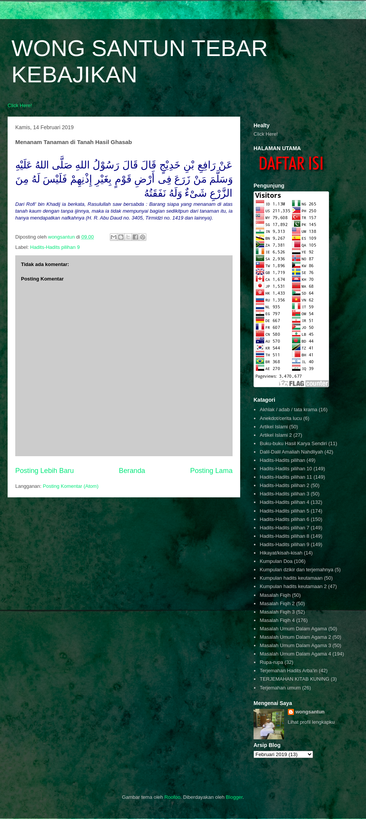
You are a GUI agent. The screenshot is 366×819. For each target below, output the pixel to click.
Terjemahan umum (280, 688)
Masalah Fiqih (275, 595)
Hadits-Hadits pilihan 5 (284, 511)
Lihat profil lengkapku (311, 722)
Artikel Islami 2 (276, 435)
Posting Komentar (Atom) (70, 486)
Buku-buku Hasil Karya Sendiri (293, 443)
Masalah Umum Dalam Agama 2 (295, 637)
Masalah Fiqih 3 (277, 612)
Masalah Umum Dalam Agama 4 (295, 654)
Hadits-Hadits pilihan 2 (284, 485)
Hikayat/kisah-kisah (281, 553)
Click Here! (20, 105)
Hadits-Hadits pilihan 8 (284, 536)
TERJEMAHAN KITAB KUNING (294, 679)
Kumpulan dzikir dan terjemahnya (296, 569)
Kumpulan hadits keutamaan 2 (293, 586)
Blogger (234, 797)
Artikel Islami (274, 427)
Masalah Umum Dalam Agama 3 (295, 645)
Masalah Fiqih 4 (277, 620)
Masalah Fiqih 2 (277, 603)
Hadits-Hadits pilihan (282, 460)
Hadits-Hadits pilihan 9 (55, 247)
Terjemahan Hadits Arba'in (288, 670)
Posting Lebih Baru (44, 470)
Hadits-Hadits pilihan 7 (284, 528)
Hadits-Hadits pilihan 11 (286, 477)
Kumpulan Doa (276, 561)
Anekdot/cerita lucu (281, 418)
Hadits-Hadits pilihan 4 (284, 502)
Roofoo (172, 797)
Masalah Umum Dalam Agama (293, 628)
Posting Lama (211, 470)
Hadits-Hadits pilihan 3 (284, 494)
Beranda (132, 470)
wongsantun (310, 712)
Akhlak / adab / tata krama (288, 409)
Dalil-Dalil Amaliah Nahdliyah (291, 452)
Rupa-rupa (271, 662)
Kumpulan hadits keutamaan (291, 578)
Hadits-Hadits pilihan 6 (284, 519)
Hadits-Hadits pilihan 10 (286, 468)
